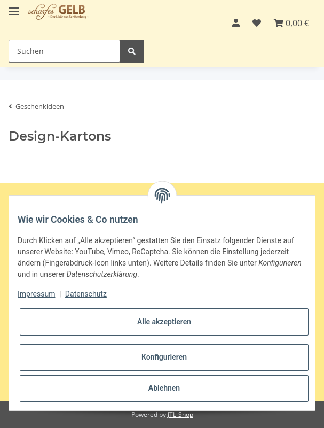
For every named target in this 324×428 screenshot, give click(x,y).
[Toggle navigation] (14, 6)
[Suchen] (64, 51)
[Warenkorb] (291, 23)
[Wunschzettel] (256, 23)
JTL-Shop (180, 414)
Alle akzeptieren (164, 321)
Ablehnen (164, 388)
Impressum (36, 294)
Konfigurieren (164, 357)
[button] (236, 23)
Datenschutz (86, 294)
